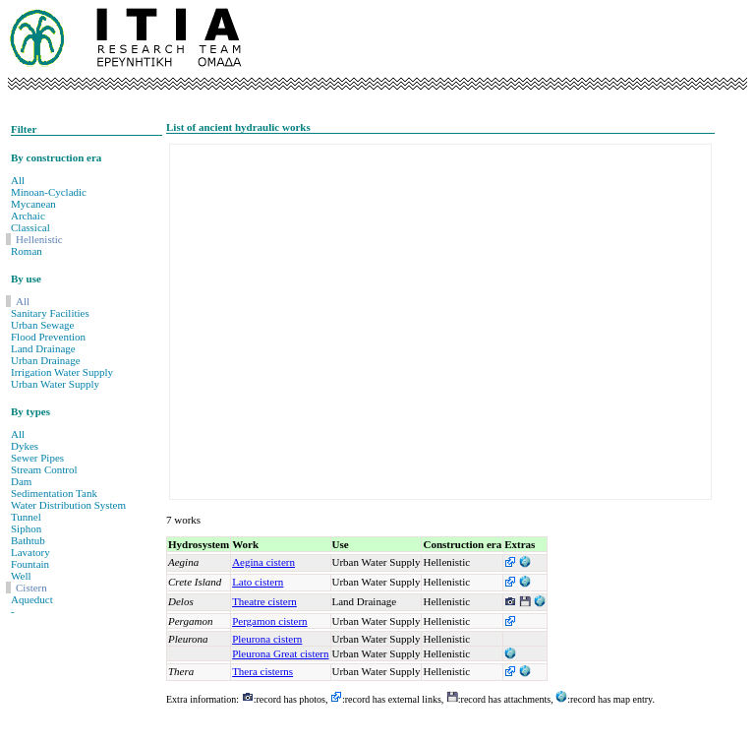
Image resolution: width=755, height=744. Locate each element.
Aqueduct (32, 599)
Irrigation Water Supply (62, 372)
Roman (26, 251)
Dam (21, 481)
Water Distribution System (68, 505)
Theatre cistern (264, 601)
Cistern (31, 587)
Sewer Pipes (37, 458)
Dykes (24, 446)
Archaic (28, 215)
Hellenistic (39, 239)
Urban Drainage (46, 360)
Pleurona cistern (267, 639)
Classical (30, 227)
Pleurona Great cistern (280, 653)
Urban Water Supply (55, 384)
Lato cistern (257, 582)
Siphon (26, 528)
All (18, 180)
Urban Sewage (42, 325)
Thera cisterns (262, 671)
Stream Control (44, 469)
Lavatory (30, 552)
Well (21, 576)
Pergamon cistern (269, 621)
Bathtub (28, 540)
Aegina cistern (263, 562)
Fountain (30, 564)
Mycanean (33, 204)
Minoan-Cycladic (49, 192)
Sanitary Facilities (50, 313)
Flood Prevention (48, 336)
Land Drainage (43, 348)
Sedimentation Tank (54, 493)
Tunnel (26, 517)
